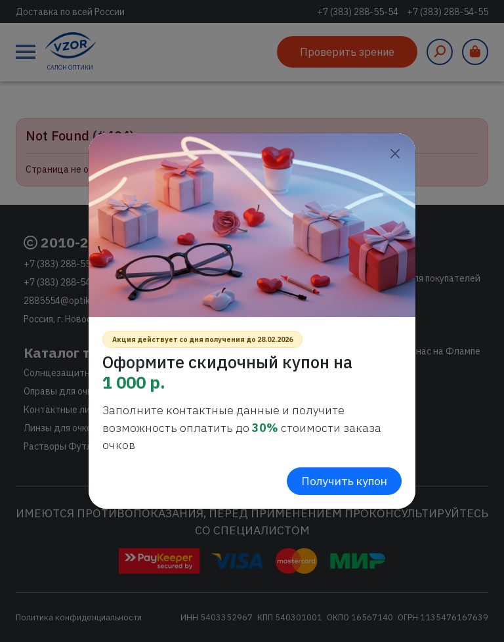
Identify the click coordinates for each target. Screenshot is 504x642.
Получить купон (344, 480)
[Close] (395, 154)
